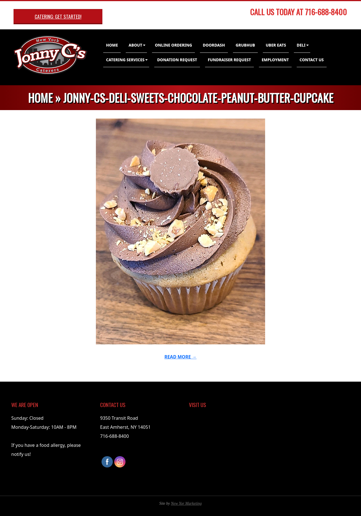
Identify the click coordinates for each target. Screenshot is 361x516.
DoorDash (214, 45)
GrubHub (245, 45)
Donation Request (177, 59)
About (135, 45)
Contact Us (312, 59)
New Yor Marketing (186, 503)
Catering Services (125, 59)
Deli (301, 45)
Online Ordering (173, 45)
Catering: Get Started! (58, 16)
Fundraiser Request (229, 59)
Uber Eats (276, 45)
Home (112, 45)
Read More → (180, 357)
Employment (275, 59)
